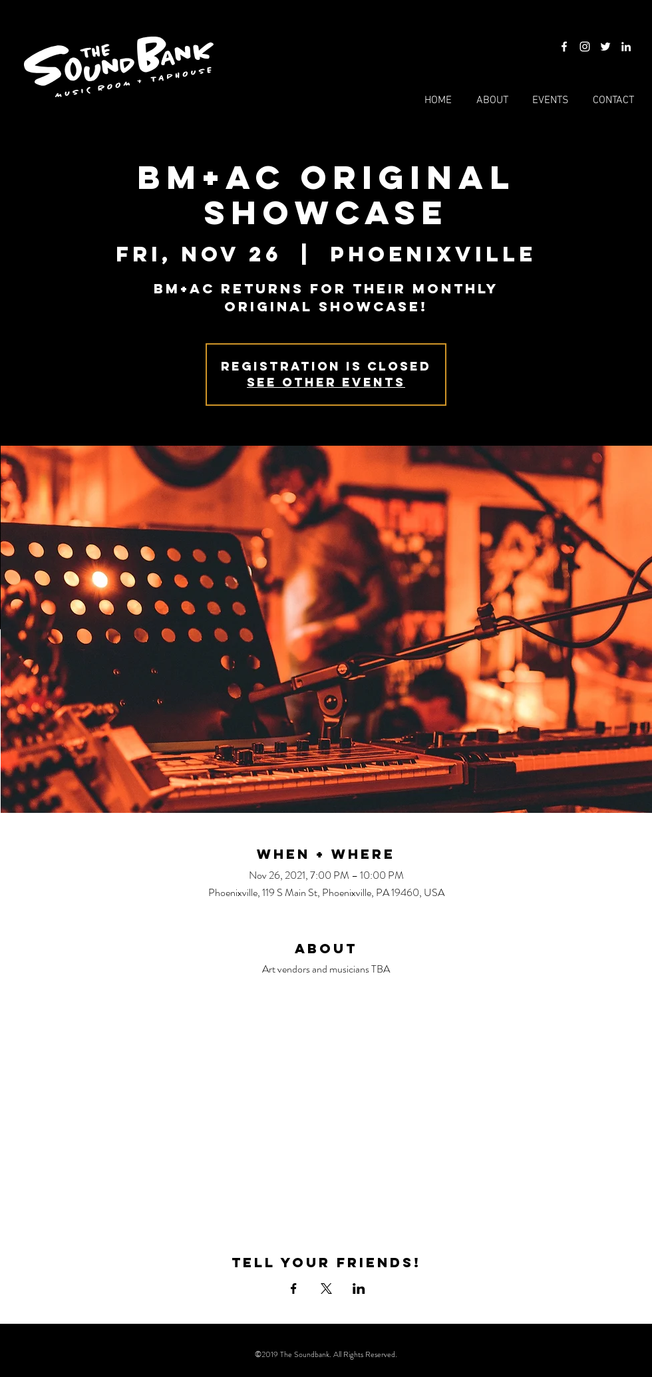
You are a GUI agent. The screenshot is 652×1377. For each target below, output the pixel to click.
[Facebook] (564, 46)
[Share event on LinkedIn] (359, 1288)
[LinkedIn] (626, 46)
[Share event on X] (326, 1288)
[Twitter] (605, 46)
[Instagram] (584, 46)
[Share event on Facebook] (293, 1288)
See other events (326, 382)
